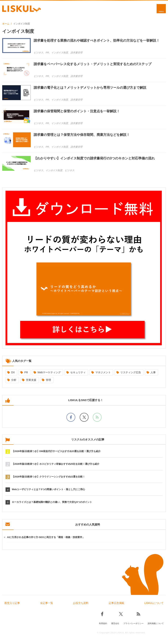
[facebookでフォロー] (70, 417)
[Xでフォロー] (84, 417)
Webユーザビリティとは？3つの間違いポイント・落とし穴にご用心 (48, 489)
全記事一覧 (46, 603)
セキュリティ (78, 372)
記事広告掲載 (116, 603)
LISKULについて (154, 603)
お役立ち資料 (81, 603)
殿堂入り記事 (12, 603)
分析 (13, 379)
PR (26, 372)
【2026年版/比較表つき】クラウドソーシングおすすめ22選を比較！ (48, 476)
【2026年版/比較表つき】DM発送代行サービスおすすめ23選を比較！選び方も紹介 (56, 451)
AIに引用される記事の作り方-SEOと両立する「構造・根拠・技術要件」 (46, 537)
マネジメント (103, 372)
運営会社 (115, 623)
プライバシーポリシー (133, 623)
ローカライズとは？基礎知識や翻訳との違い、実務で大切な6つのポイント (52, 502)
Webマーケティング (49, 372)
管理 (48, 379)
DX (13, 372)
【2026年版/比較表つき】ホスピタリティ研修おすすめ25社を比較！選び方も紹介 (55, 464)
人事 (153, 372)
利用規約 (103, 623)
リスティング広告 (130, 372)
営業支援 (31, 379)
